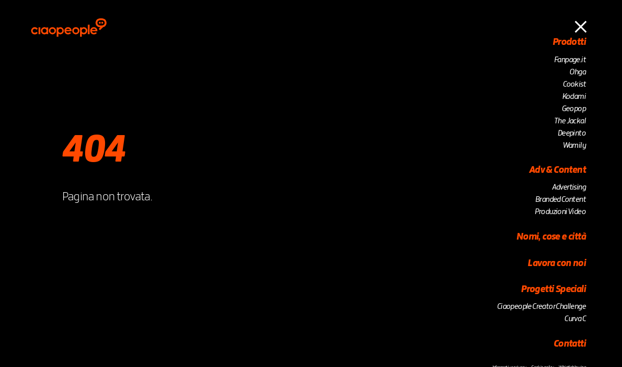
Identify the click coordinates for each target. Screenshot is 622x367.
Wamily (574, 146)
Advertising (569, 188)
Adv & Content (557, 170)
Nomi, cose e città (551, 237)
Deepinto (572, 133)
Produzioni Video (560, 212)
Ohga (577, 72)
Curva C (575, 319)
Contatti (570, 344)
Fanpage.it (570, 60)
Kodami (574, 97)
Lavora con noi (557, 263)
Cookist (574, 85)
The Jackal (570, 121)
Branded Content (560, 200)
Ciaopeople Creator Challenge (541, 307)
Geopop (574, 109)
